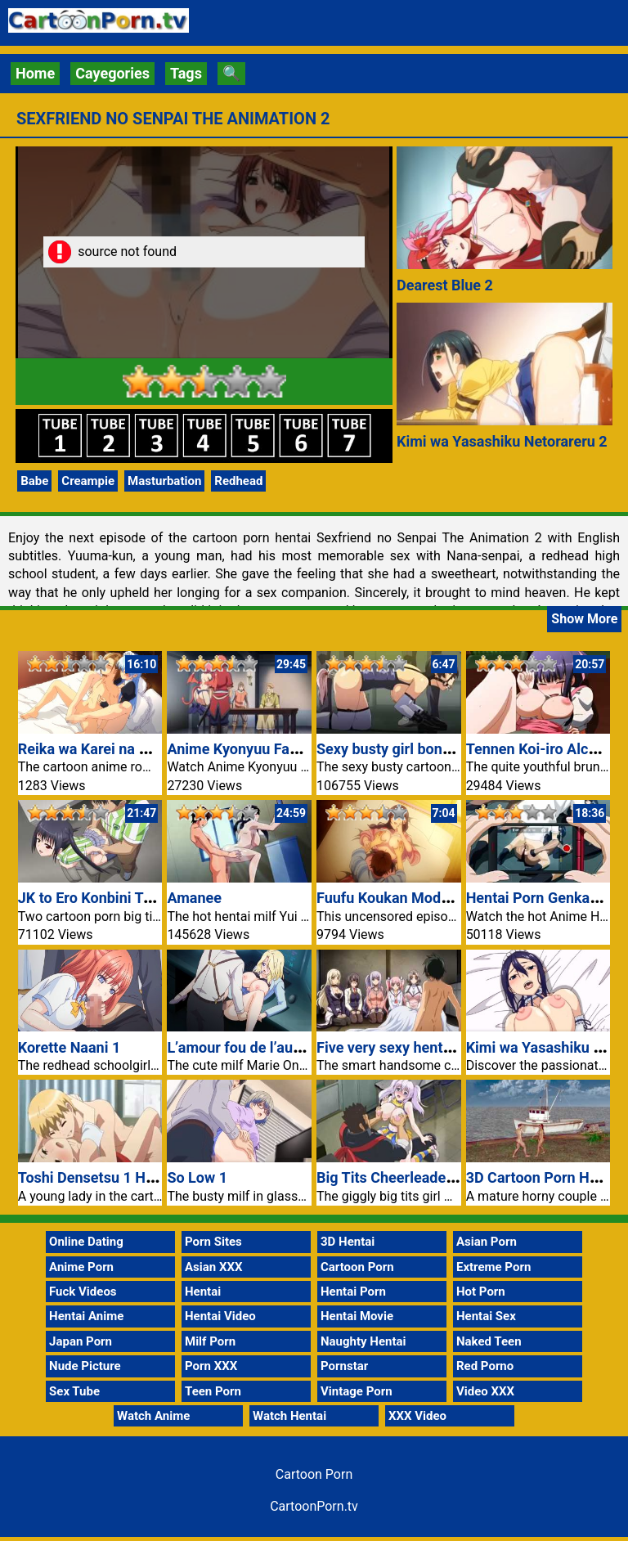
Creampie (87, 481)
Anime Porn (81, 1267)
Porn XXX (211, 1366)
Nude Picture (85, 1366)
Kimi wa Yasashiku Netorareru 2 (502, 441)
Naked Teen (489, 1341)
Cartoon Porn (357, 1267)
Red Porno (485, 1366)
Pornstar (344, 1366)
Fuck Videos (83, 1291)
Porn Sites (213, 1241)
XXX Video (417, 1415)
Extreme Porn (493, 1267)
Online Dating (86, 1241)
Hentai (203, 1291)
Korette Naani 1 (69, 1047)
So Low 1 (197, 1177)
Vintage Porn (356, 1391)
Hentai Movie (357, 1316)
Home (35, 73)
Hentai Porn (353, 1291)
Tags (186, 73)
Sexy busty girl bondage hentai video (437, 748)
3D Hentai (348, 1241)
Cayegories (112, 73)
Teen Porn (213, 1391)
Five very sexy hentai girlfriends (421, 1047)
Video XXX (485, 1391)
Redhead (238, 481)
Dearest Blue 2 (445, 285)
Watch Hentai (289, 1415)
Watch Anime (153, 1415)
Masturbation (164, 481)
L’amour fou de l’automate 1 (259, 1047)
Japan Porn (80, 1341)
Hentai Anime (86, 1316)
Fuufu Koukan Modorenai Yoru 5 (422, 897)
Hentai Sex (486, 1316)
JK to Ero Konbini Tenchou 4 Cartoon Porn (156, 897)
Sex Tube (74, 1391)
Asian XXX (213, 1267)
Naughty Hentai (363, 1341)
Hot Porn (480, 1291)
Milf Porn (210, 1341)
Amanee (194, 897)
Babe (34, 481)
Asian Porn (486, 1241)
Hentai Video (220, 1316)
